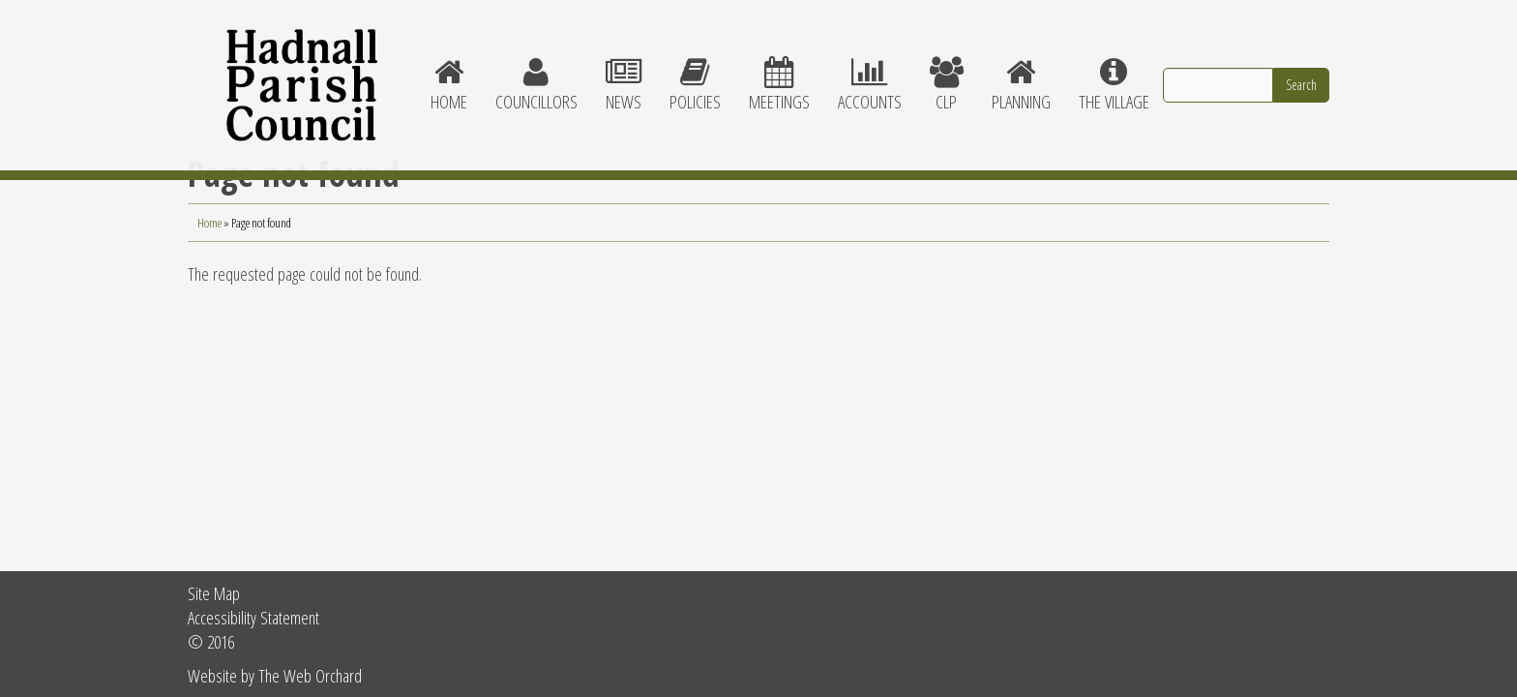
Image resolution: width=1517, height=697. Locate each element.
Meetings (779, 68)
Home (448, 68)
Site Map (214, 593)
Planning (1021, 68)
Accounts (869, 68)
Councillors (536, 68)
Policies (695, 68)
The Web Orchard (310, 675)
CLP (946, 68)
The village (1113, 68)
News (623, 68)
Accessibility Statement (253, 617)
